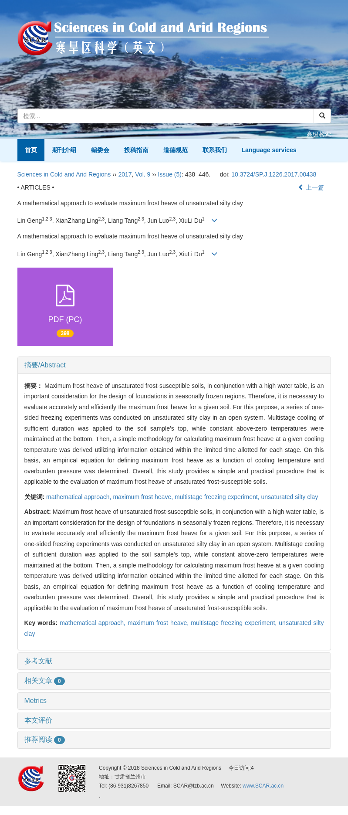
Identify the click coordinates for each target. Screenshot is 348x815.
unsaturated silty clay (289, 496)
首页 (31, 149)
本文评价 (38, 720)
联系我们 (215, 149)
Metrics (35, 700)
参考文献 (38, 661)
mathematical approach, (79, 496)
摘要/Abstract (45, 365)
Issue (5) (169, 174)
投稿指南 (136, 149)
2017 (125, 174)
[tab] (174, 365)
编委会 (100, 149)
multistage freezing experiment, (218, 496)
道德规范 (175, 149)
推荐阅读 (44, 739)
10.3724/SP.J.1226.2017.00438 (273, 174)
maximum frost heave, (144, 496)
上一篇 (311, 187)
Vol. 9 (142, 174)
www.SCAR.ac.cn (263, 786)
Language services (269, 149)
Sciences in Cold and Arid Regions (64, 174)
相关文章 (44, 680)
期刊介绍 (64, 149)
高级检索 (319, 134)
